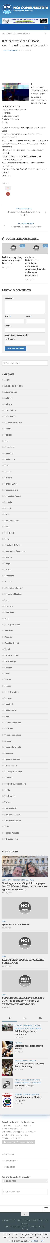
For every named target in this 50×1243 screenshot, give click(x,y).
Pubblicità (8, 704)
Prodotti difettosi (11, 692)
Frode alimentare (11, 520)
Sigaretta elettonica (12, 759)
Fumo (6, 539)
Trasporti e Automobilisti (15, 784)
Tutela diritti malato (12, 820)
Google (7, 563)
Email (28, 316)
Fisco (6, 514)
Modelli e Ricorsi (11, 643)
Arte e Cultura (10, 410)
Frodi (6, 527)
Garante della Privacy (13, 545)
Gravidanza (9, 576)
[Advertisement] (25, 67)
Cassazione (9, 447)
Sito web (8, 326)
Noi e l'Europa (10, 661)
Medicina (8, 637)
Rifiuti (6, 716)
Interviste (8, 606)
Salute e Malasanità (20, 33)
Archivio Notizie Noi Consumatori (16, 1177)
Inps (6, 600)
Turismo (8, 802)
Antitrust (8, 404)
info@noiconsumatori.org (17, 1135)
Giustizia (8, 557)
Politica (7, 680)
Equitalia (8, 502)
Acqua (7, 380)
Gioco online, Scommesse (15, 551)
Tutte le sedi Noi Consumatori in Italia (18, 1142)
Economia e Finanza (12, 496)
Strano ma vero (10, 765)
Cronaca (7, 471)
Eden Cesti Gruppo (24, 1085)
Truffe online (10, 796)
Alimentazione (10, 392)
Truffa (7, 790)
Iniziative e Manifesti (13, 594)
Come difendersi (11, 1161)
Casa (6, 441)
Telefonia (8, 778)
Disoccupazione (11, 490)
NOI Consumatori (10, 51)
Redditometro (10, 710)
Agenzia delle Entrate (13, 386)
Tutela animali (10, 808)
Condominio (9, 459)
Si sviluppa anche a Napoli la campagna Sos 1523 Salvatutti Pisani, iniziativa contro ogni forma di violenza (24, 886)
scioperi (7, 741)
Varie (6, 827)
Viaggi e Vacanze (11, 833)
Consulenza (9, 1154)
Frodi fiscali (9, 533)
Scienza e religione (12, 735)
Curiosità (8, 478)
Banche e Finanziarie (13, 422)
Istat (6, 618)
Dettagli (34, 1241)
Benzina (7, 429)
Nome (8, 316)
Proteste (8, 698)
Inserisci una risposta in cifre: (17, 335)
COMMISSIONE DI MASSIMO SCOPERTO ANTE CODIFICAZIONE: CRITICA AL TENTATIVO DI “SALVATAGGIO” (23, 1001)
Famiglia (8, 508)
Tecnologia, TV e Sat (13, 771)
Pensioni (8, 667)
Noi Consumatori (11, 655)
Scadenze (8, 729)
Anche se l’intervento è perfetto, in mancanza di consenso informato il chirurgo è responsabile (35, 266)
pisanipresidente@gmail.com (13, 1138)
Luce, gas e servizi (12, 624)
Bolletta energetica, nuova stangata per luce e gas (12, 260)
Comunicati (9, 453)
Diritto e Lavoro (11, 484)
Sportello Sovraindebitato (15, 924)
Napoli (7, 649)
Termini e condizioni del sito (16, 1226)
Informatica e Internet (13, 588)
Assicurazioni (10, 416)
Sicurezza (8, 753)
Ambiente (8, 398)
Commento (9, 298)
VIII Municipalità (11, 839)
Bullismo (8, 435)
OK (42, 1241)
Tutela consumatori (12, 814)
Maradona (8, 631)
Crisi (6, 465)
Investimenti (9, 612)
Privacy (7, 686)
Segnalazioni (9, 1167)
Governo (6, 33)
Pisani (7, 673)
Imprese (7, 582)
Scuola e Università (12, 747)
